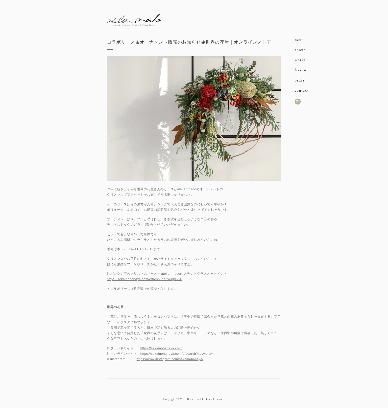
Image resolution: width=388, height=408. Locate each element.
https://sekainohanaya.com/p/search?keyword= (176, 353)
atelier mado (134, 20)
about (300, 49)
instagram (298, 102)
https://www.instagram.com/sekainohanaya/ (170, 359)
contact (302, 90)
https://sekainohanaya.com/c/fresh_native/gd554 (144, 279)
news (299, 39)
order (300, 80)
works (300, 59)
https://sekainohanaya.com (161, 348)
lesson (300, 70)
